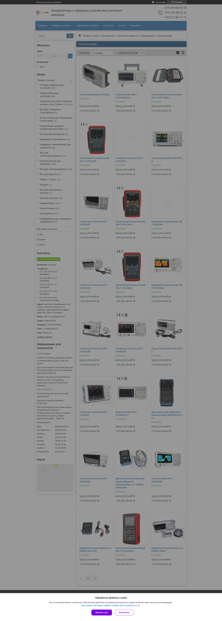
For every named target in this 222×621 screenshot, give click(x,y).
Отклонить (124, 612)
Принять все (101, 612)
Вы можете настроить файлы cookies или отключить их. (110, 605)
